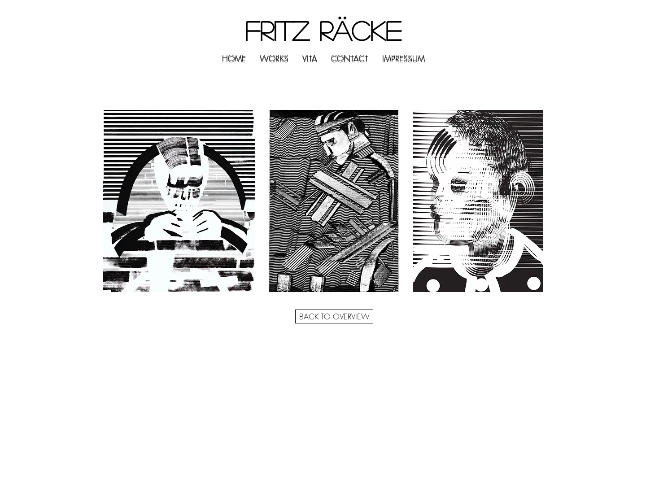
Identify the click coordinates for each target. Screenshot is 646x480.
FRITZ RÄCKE (323, 30)
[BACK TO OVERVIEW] (334, 316)
